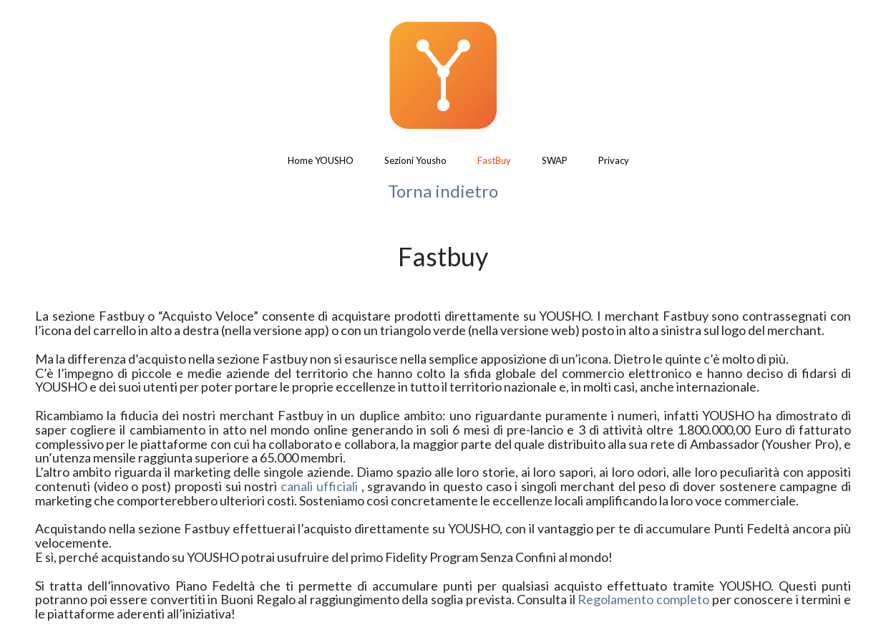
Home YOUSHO (321, 160)
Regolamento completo (643, 599)
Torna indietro (443, 190)
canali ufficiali (319, 486)
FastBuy (494, 160)
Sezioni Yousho (415, 160)
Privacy (613, 160)
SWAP (555, 160)
